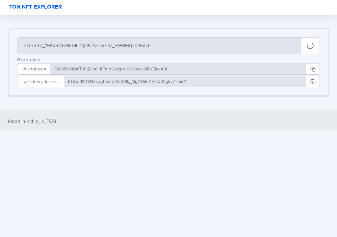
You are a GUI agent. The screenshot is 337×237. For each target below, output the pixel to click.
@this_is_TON (41, 121)
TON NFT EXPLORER (35, 7)
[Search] (159, 46)
